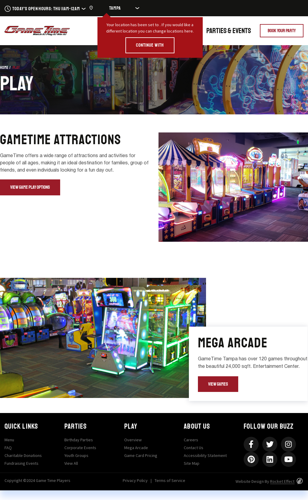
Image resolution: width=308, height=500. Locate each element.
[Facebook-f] (251, 444)
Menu (9, 440)
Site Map (191, 463)
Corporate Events (80, 447)
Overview (133, 440)
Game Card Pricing (140, 455)
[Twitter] (269, 444)
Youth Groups (76, 455)
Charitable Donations (23, 455)
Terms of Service (170, 480)
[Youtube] (288, 459)
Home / (5, 67)
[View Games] (218, 384)
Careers (191, 440)
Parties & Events (228, 30)
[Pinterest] (251, 459)
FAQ (8, 447)
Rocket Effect (282, 481)
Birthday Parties (78, 440)
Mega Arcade (136, 447)
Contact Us (193, 447)
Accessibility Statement (205, 455)
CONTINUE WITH (150, 45)
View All (71, 463)
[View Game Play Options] (30, 187)
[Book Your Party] (281, 30)
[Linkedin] (269, 459)
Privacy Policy (135, 480)
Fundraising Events (21, 463)
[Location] (118, 8)
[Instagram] (288, 444)
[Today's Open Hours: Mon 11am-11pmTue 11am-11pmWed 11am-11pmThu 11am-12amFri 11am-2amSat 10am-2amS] (45, 8)
